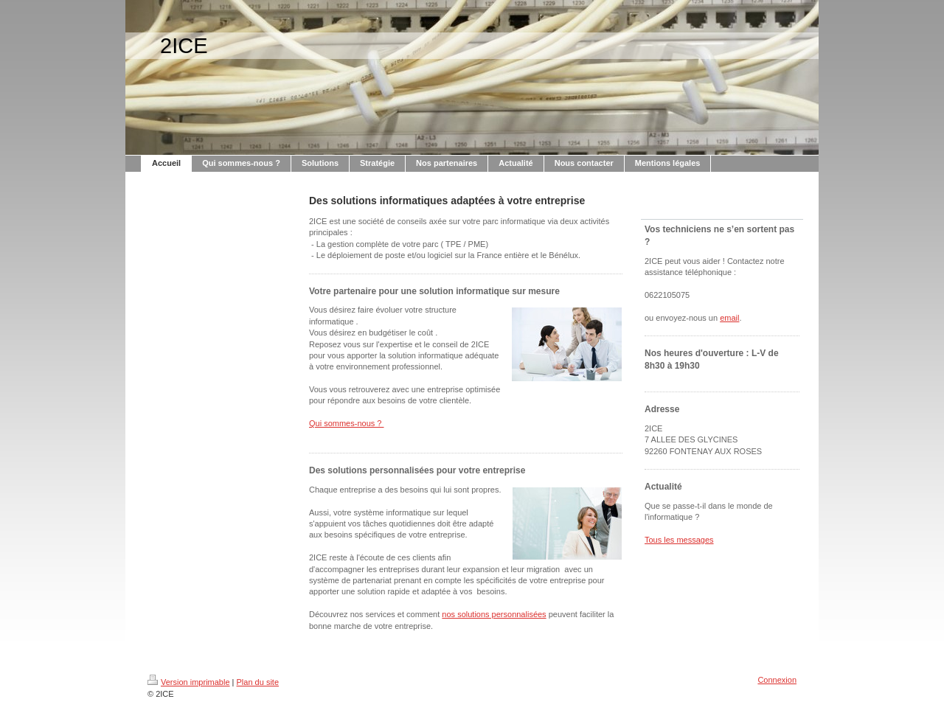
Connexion (776, 679)
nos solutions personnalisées (494, 614)
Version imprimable (189, 682)
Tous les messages (679, 539)
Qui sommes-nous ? (346, 423)
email (729, 317)
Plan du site (258, 682)
